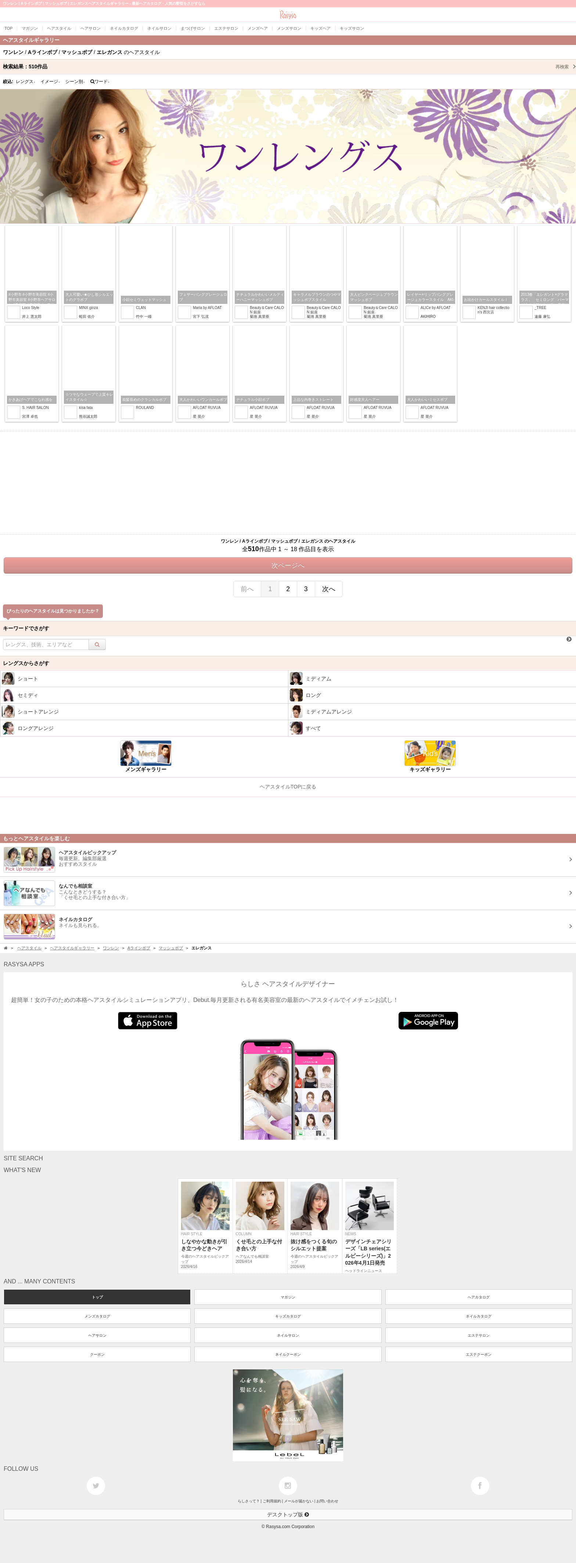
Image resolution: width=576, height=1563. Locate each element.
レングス (26, 81)
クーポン (97, 1354)
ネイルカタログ (479, 1316)
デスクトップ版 (288, 1514)
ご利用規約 (272, 1501)
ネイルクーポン (288, 1354)
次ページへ (288, 565)
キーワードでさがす (26, 628)
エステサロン (479, 1335)
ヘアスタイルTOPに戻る (288, 787)
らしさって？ (249, 1501)
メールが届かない (298, 1501)
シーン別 (75, 81)
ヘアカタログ (479, 1297)
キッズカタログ (288, 1316)
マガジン (288, 1297)
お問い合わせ (327, 1501)
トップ (97, 1297)
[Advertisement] (288, 482)
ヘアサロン (97, 1335)
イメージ (50, 81)
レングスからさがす (26, 663)
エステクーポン (479, 1354)
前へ (247, 589)
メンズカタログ (97, 1316)
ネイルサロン (288, 1335)
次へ (328, 589)
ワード (100, 81)
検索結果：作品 (289, 66)
